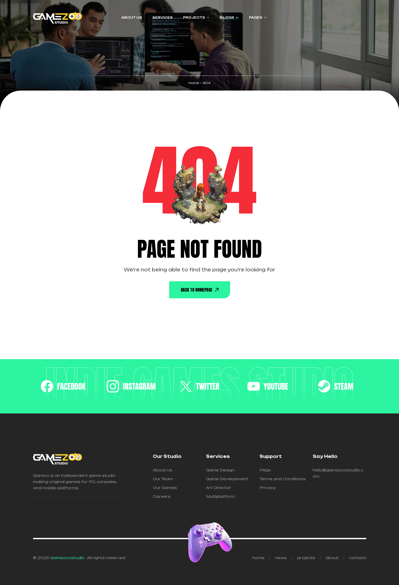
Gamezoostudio (67, 558)
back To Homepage (199, 290)
